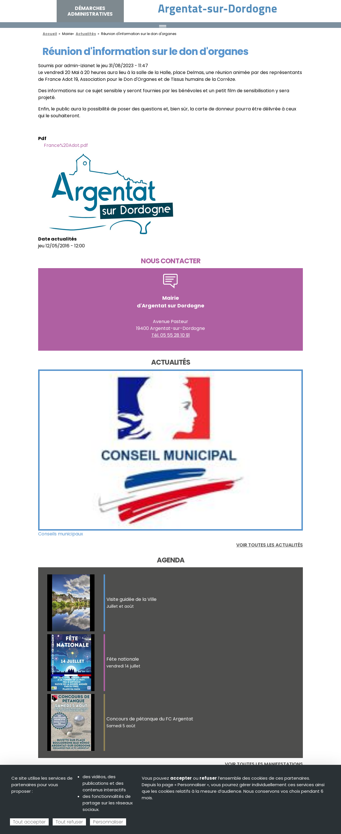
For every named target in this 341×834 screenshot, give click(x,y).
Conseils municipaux (60, 534)
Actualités (86, 33)
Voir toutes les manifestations (264, 764)
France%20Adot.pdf (66, 145)
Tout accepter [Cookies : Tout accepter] (29, 822)
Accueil (50, 33)
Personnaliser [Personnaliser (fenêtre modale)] (108, 822)
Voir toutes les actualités (269, 545)
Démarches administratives (90, 11)
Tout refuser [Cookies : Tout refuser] (69, 822)
